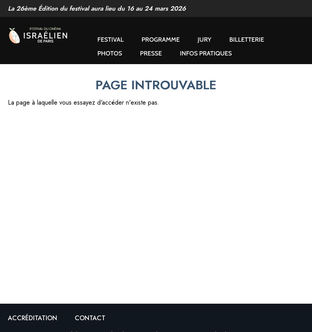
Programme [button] (161, 39)
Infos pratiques (206, 53)
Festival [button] (111, 39)
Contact (90, 318)
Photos (110, 53)
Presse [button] (151, 53)
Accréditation (32, 318)
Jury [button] (204, 39)
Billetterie (246, 39)
